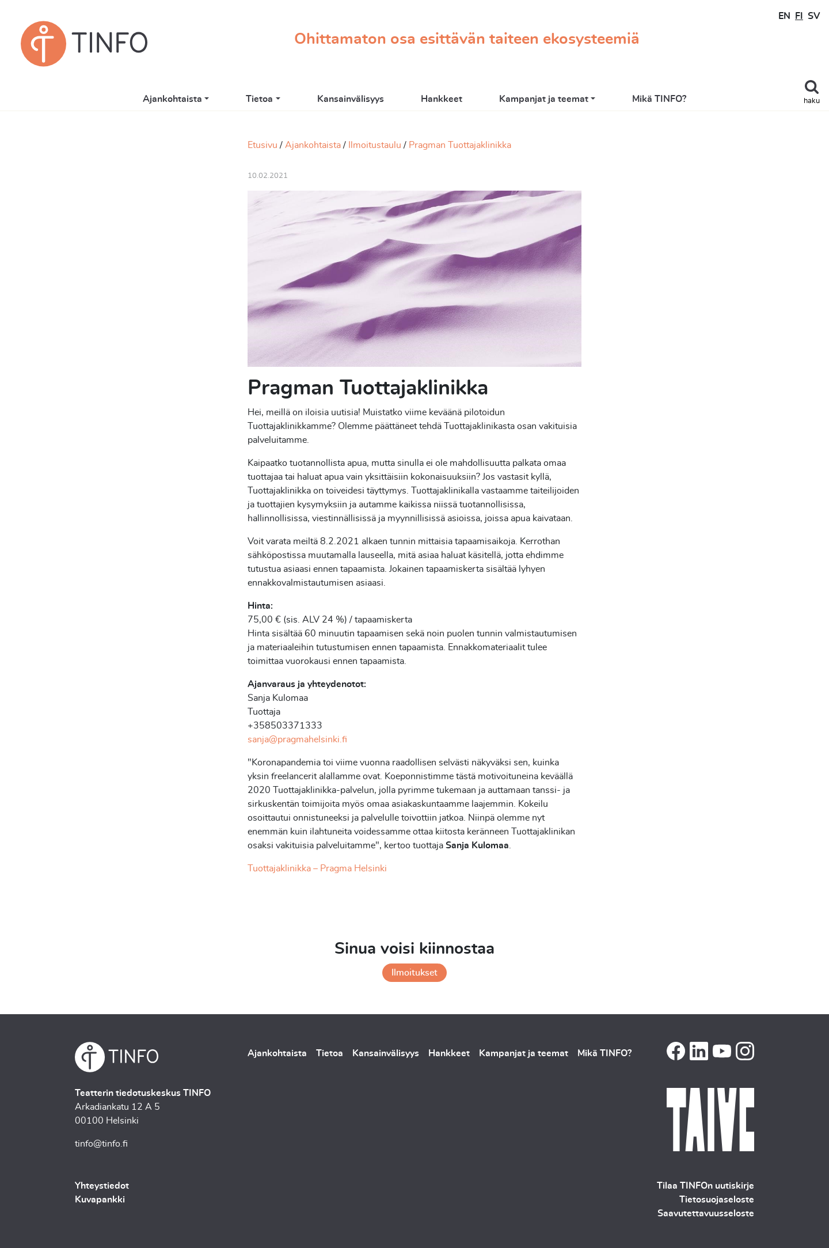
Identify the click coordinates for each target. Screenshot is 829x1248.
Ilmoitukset (414, 972)
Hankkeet (441, 99)
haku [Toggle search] (812, 101)
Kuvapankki (100, 1199)
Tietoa (259, 99)
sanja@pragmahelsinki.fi (297, 739)
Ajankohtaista (172, 99)
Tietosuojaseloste (716, 1199)
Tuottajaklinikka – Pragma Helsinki (317, 868)
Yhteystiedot (102, 1185)
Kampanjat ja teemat (543, 99)
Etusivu (262, 145)
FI (799, 16)
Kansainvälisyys (350, 99)
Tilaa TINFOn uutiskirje (705, 1185)
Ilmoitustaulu (374, 145)
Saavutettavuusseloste (705, 1213)
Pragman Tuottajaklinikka (460, 145)
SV (814, 16)
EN (784, 16)
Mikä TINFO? (659, 99)
